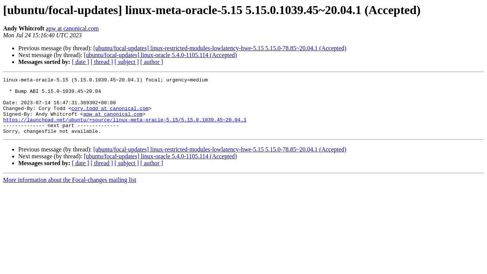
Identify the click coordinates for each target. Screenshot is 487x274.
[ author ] (151, 62)
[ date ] (80, 62)
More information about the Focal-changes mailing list (69, 191)
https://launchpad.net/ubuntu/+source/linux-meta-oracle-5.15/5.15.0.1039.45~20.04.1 (125, 128)
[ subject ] (127, 62)
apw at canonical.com (72, 28)
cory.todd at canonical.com (109, 115)
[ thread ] (102, 62)
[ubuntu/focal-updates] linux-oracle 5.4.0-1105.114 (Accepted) (160, 55)
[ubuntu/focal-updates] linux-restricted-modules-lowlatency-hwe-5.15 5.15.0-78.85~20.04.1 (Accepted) (219, 48)
